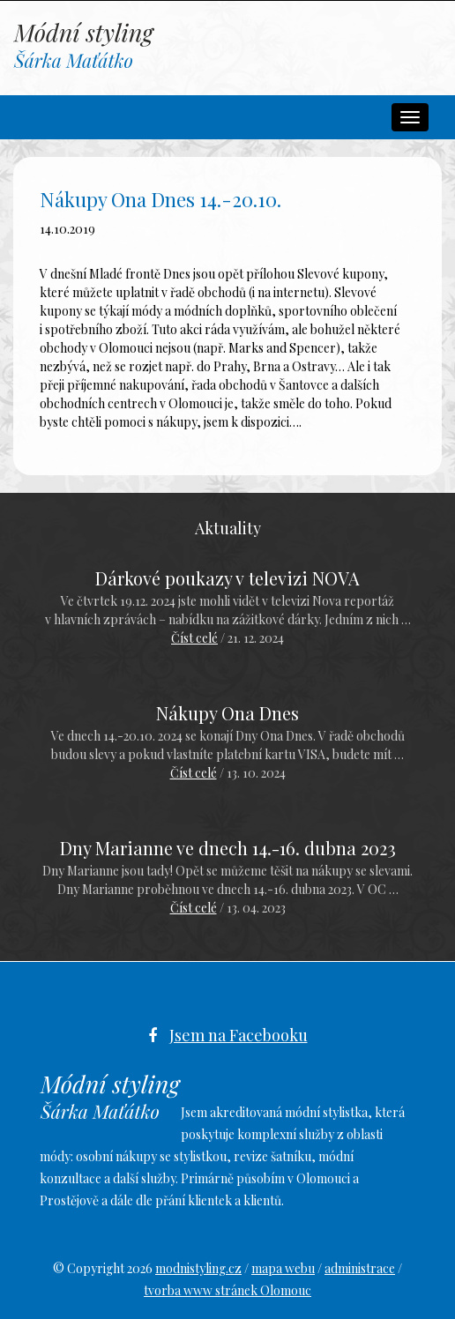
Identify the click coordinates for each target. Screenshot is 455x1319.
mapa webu (283, 1268)
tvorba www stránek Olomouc (227, 1290)
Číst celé (194, 638)
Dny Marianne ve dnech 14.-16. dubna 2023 (228, 848)
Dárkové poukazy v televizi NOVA (227, 578)
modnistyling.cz (198, 1268)
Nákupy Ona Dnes (227, 713)
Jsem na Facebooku (238, 1035)
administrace (359, 1268)
